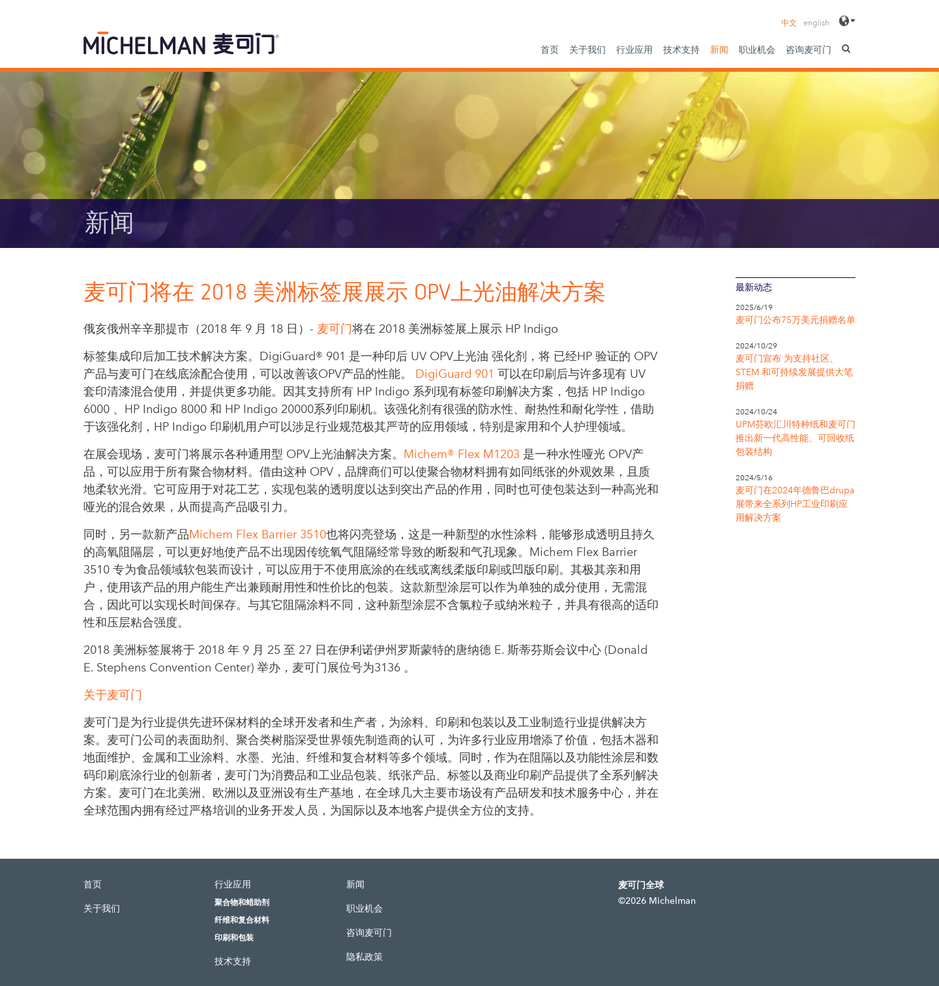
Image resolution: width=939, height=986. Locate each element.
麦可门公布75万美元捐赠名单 (796, 320)
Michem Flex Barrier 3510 (257, 534)
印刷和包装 (234, 937)
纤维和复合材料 (242, 920)
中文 (789, 22)
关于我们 (587, 50)
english (816, 22)
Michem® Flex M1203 (462, 454)
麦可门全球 (641, 885)
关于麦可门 (112, 695)
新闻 (719, 50)
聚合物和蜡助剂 (242, 902)
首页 (550, 50)
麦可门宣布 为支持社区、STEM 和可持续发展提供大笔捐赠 (794, 372)
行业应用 (634, 50)
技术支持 (681, 50)
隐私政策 (364, 957)
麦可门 (334, 329)
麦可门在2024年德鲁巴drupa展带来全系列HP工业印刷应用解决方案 (795, 504)
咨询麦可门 (808, 50)
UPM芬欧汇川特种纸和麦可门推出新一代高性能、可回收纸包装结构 (796, 438)
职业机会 (757, 50)
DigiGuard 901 (454, 374)
